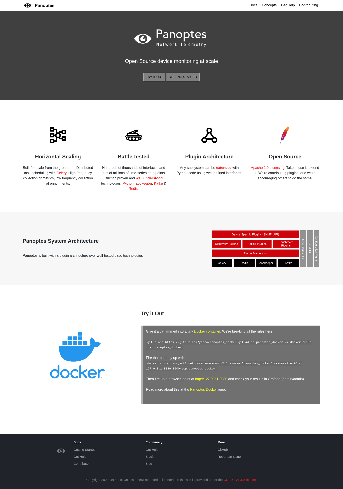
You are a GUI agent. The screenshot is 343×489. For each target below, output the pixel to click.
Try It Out (154, 77)
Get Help (288, 5)
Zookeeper (143, 183)
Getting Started (182, 77)
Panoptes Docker (203, 389)
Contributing (308, 5)
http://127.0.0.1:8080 (211, 379)
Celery (61, 173)
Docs (253, 5)
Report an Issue (229, 456)
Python (128, 183)
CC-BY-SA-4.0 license (240, 480)
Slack (149, 456)
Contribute (81, 463)
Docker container (207, 331)
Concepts (269, 5)
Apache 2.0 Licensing (267, 168)
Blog (148, 463)
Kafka (158, 183)
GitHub (223, 449)
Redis (133, 189)
